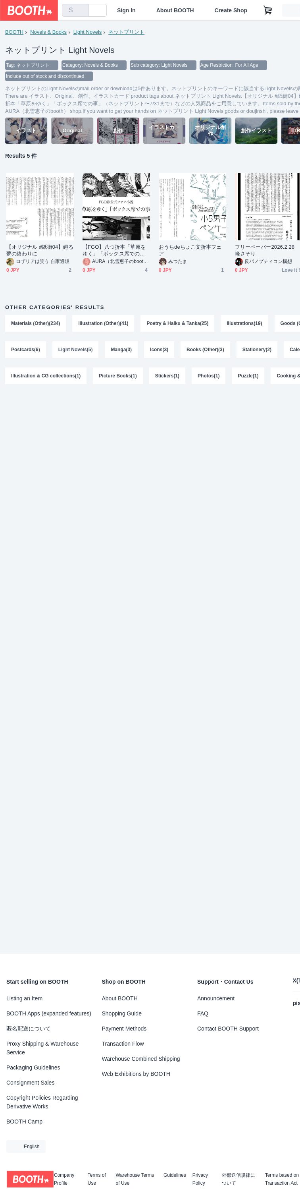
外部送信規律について (238, 1179)
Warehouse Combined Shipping (141, 1059)
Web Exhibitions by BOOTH (136, 1074)
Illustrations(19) (244, 323)
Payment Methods (124, 1028)
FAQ (202, 1013)
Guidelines (174, 1175)
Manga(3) (121, 349)
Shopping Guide (122, 1013)
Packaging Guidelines (33, 1067)
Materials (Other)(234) (35, 323)
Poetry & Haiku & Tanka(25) (177, 323)
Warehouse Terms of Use (135, 1179)
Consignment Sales (30, 1082)
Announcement (216, 998)
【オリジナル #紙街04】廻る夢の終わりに (40, 250)
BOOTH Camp (24, 1121)
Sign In (126, 10)
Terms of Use (97, 1179)
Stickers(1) (167, 376)
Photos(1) (208, 376)
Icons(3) (159, 349)
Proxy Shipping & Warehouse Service (42, 1048)
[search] (81, 10)
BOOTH (14, 32)
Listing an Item (24, 998)
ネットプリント (126, 32)
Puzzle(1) (248, 376)
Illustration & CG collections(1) (46, 376)
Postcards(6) (25, 349)
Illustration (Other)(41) (103, 323)
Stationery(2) (256, 349)
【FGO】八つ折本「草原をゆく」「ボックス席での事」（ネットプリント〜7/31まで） (116, 250)
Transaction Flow (123, 1043)
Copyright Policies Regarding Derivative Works (42, 1102)
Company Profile (64, 1179)
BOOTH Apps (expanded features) (48, 1013)
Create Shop (231, 10)
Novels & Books (48, 32)
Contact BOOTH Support (228, 1028)
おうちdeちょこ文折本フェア (190, 250)
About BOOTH (175, 10)
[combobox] (75, 10)
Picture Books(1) (118, 376)
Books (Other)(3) (205, 349)
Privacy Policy (200, 1179)
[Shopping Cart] (268, 10)
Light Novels (87, 32)
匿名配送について (28, 1028)
